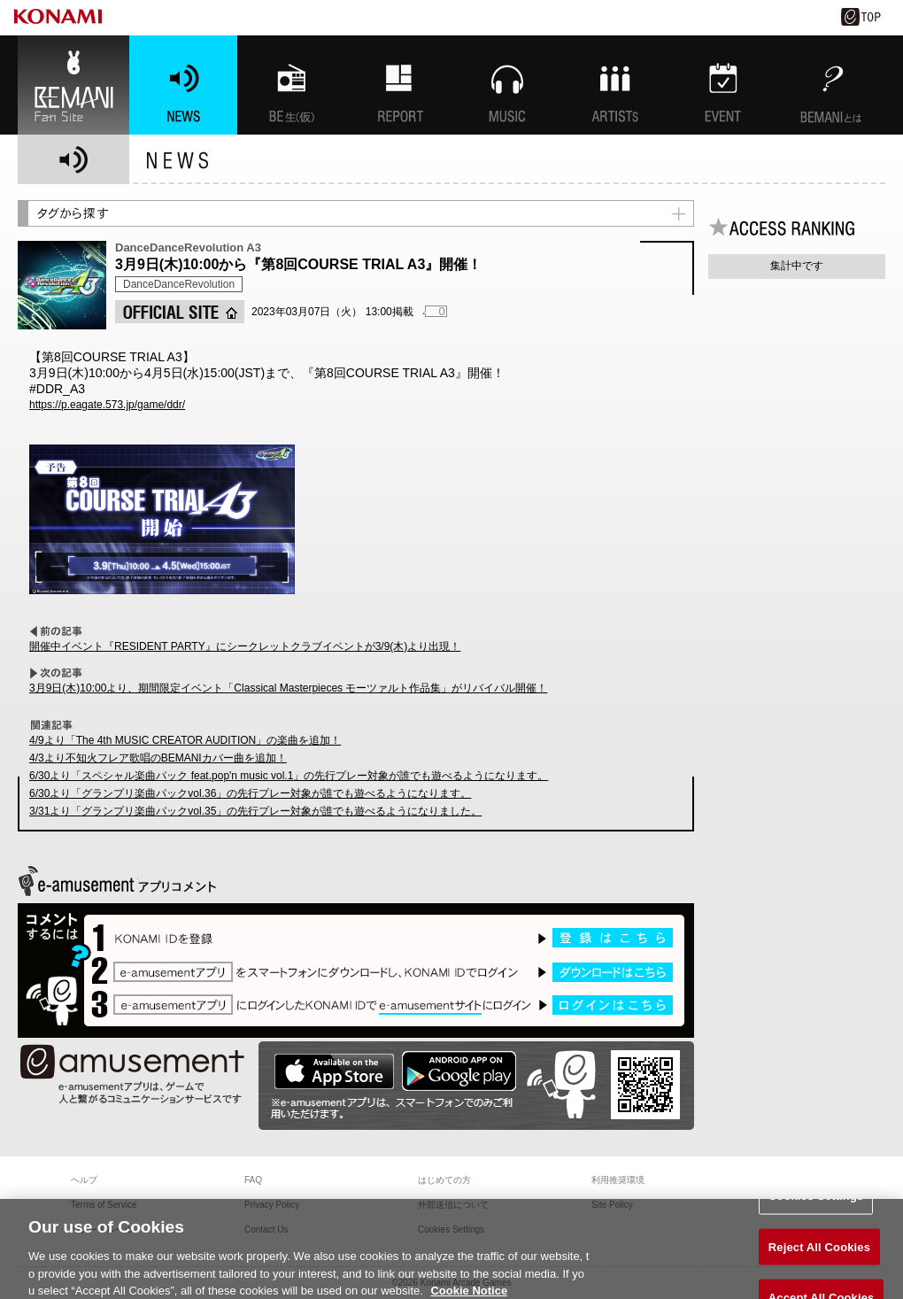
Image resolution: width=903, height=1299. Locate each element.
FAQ (253, 1180)
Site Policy (612, 1205)
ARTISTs (615, 85)
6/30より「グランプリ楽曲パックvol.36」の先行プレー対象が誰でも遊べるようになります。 (250, 793)
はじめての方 (444, 1180)
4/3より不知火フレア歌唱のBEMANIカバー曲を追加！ (158, 758)
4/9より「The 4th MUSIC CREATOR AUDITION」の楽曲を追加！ (185, 740)
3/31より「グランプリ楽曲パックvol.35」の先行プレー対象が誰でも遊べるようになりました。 (255, 811)
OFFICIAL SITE (179, 311)
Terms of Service (103, 1205)
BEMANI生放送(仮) (291, 85)
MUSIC (507, 85)
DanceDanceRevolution (179, 284)
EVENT (723, 85)
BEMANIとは (831, 85)
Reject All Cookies (819, 1254)
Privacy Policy (271, 1205)
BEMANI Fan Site (73, 85)
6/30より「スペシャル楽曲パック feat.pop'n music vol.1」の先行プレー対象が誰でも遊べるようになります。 (288, 775)
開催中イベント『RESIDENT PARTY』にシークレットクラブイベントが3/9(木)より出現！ (244, 646)
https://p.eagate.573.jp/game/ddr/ (107, 404)
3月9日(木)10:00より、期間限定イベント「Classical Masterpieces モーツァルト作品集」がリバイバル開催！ (288, 688)
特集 (399, 85)
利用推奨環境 (617, 1180)
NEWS (183, 85)
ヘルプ (84, 1180)
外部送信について (453, 1205)
